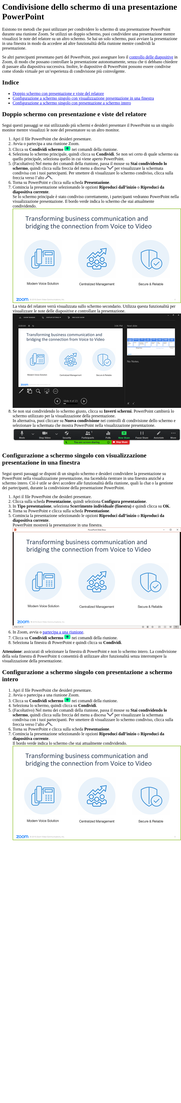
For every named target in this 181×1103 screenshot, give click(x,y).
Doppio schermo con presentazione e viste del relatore (58, 93)
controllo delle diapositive (151, 57)
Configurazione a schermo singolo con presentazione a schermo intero (72, 103)
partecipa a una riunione (63, 632)
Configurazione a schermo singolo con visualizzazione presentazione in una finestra (83, 98)
